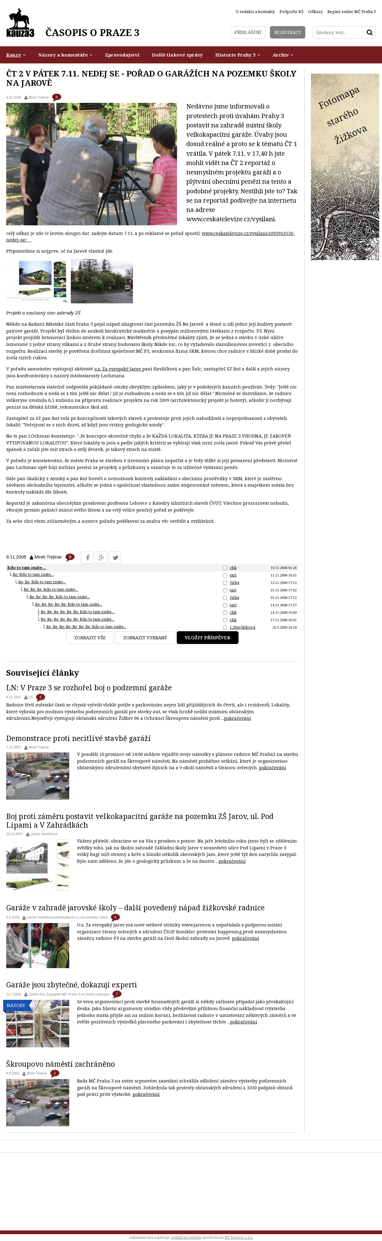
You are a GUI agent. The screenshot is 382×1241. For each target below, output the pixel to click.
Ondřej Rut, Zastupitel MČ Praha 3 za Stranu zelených (69, 994)
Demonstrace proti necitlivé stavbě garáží (78, 738)
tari (233, 575)
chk (233, 567)
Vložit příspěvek (207, 638)
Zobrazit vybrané (145, 638)
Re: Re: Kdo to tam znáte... (42, 582)
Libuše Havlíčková (44, 834)
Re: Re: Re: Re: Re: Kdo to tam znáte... (68, 604)
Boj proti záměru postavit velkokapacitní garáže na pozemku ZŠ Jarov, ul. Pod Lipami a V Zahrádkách (140, 820)
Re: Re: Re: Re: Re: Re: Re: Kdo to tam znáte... (86, 626)
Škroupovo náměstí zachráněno (60, 1064)
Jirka (234, 582)
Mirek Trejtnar (39, 97)
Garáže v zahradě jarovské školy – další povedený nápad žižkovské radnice (135, 907)
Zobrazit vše (90, 638)
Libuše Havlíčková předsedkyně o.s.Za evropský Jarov (67, 917)
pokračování (237, 718)
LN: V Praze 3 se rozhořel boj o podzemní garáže (89, 687)
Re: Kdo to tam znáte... (33, 574)
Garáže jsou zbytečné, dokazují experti (71, 985)
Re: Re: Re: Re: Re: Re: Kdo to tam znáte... (77, 611)
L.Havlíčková (242, 627)
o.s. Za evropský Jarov (118, 369)
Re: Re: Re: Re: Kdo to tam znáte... (60, 597)
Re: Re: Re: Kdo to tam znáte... (51, 589)
